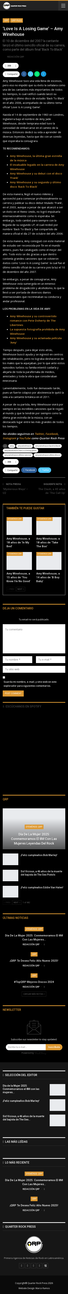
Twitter (39, 434)
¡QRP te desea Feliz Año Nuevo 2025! (34, 960)
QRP (6, 20)
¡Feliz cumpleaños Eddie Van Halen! (42, 887)
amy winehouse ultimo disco (47, 455)
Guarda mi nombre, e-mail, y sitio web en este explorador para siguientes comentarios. (30, 683)
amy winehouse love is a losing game (20, 450)
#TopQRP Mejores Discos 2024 (34, 982)
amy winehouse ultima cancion (18, 455)
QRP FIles (16, 20)
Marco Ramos (43, 1288)
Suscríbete (54, 1047)
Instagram (9, 438)
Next (20, 589)
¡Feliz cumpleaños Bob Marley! (39, 855)
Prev (11, 589)
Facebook (51, 434)
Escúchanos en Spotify (22, 706)
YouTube (25, 438)
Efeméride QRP (15, 519)
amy (12, 446)
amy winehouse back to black (47, 446)
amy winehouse (24, 446)
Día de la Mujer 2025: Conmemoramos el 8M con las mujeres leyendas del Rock (34, 838)
